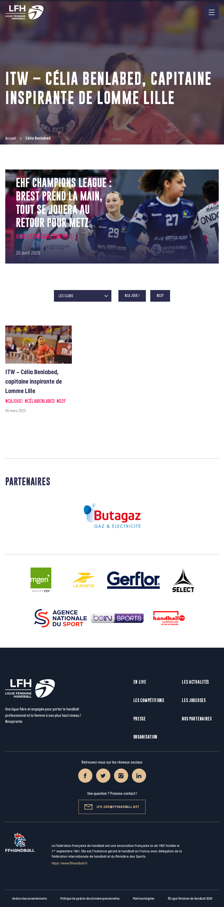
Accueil (10, 138)
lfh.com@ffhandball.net (112, 807)
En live (139, 681)
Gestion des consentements (29, 898)
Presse (139, 718)
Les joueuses (194, 700)
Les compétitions (148, 700)
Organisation (145, 736)
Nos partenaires (197, 718)
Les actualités (195, 681)
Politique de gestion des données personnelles (90, 898)
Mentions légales (143, 898)
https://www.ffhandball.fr (70, 863)
